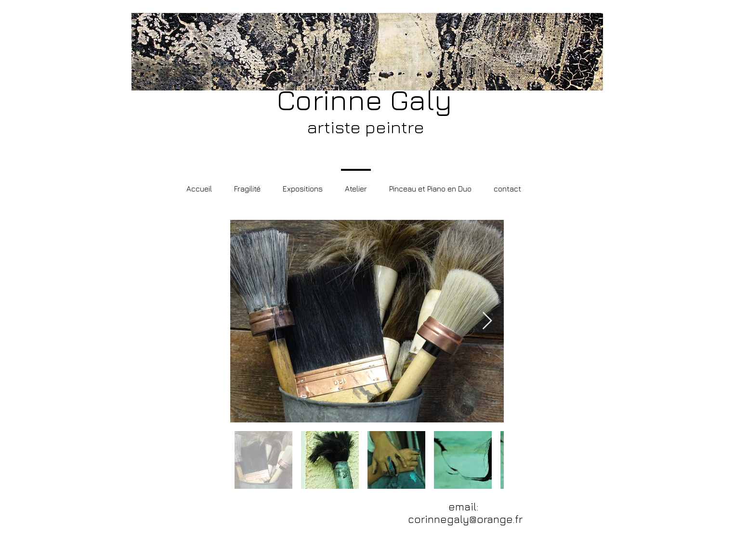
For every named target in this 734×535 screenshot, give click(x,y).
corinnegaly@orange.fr (465, 519)
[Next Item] (487, 321)
